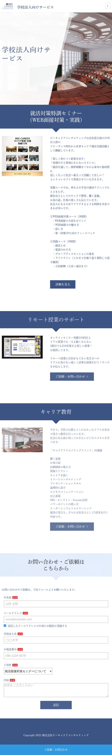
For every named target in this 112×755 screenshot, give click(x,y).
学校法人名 (10, 634)
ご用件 (7, 665)
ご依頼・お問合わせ (56, 749)
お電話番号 (10, 649)
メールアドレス (13, 613)
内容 (6, 680)
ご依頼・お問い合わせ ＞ (72, 376)
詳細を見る (62, 284)
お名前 (7, 597)
